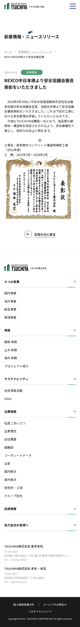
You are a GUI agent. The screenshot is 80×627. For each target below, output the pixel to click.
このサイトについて (40, 611)
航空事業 (10, 309)
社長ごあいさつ (15, 423)
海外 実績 (10, 358)
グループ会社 (13, 495)
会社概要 (10, 439)
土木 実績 (10, 350)
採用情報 (10, 509)
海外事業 (10, 301)
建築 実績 (10, 342)
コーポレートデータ (18, 455)
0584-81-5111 (19, 582)
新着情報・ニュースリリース (35, 52)
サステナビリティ (16, 379)
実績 (7, 330)
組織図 (8, 447)
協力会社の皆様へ (16, 525)
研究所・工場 (13, 488)
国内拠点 (10, 471)
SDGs (8, 398)
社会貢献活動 (13, 390)
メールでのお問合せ (55, 604)
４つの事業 (11, 281)
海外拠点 (10, 479)
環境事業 (10, 317)
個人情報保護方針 (23, 604)
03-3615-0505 (19, 560)
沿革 (7, 463)
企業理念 (10, 431)
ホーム (8, 52)
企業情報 (10, 411)
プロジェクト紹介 (16, 366)
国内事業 (10, 293)
